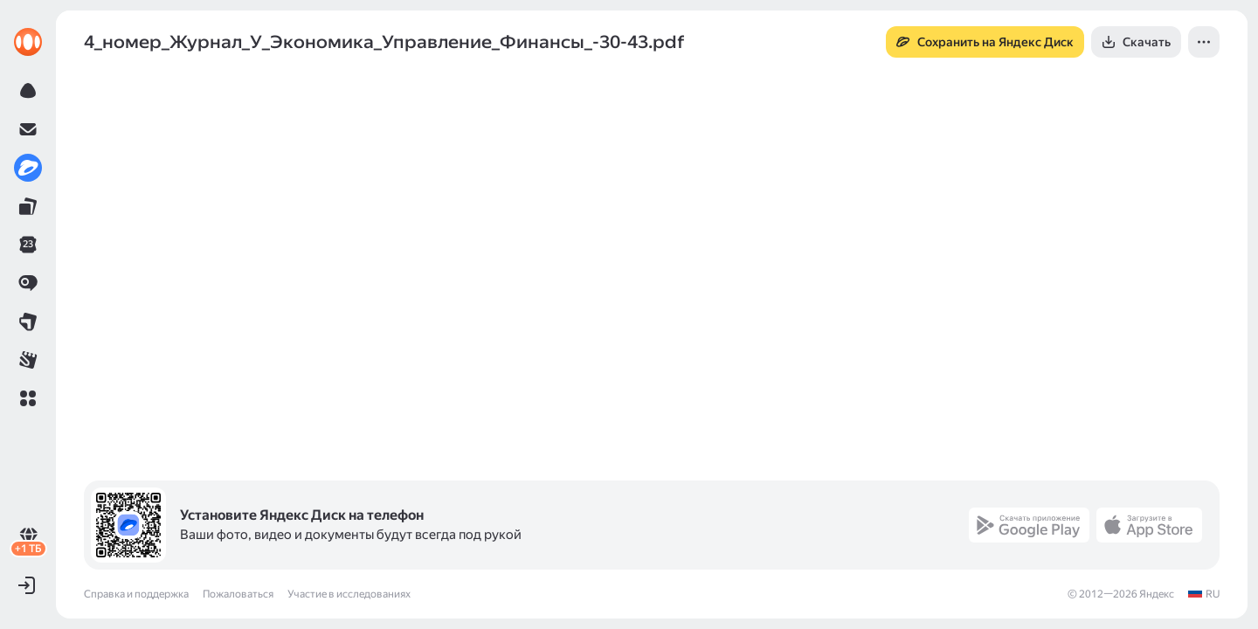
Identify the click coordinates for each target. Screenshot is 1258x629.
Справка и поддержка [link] (136, 594)
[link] (28, 42)
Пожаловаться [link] (238, 594)
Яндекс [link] (1156, 594)
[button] (28, 398)
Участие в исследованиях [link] (349, 594)
